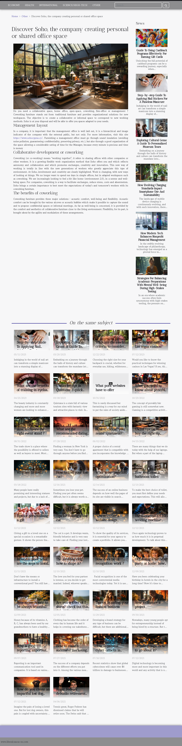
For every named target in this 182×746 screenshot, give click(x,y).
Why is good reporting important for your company (31, 650)
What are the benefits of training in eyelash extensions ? (33, 390)
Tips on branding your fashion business (112, 605)
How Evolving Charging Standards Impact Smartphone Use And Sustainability (152, 190)
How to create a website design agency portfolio (108, 520)
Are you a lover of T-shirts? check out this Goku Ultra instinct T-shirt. (72, 609)
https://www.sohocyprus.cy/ (28, 138)
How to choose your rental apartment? (111, 431)
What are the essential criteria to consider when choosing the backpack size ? (112, 348)
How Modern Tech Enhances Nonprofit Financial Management (151, 236)
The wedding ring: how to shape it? (69, 561)
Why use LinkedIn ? (31, 472)
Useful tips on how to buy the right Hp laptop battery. (151, 433)
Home (15, 16)
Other (96, 5)
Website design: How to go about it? (150, 648)
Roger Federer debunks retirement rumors (70, 693)
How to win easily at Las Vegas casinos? (150, 344)
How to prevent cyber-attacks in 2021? (108, 650)
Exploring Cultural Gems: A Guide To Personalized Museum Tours (152, 143)
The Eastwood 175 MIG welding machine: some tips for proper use (151, 522)
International (48, 5)
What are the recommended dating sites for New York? (71, 433)
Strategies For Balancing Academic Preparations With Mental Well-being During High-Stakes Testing (152, 285)
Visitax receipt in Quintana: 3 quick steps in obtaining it (70, 390)
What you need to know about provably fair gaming (151, 390)
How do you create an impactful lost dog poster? (33, 693)
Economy (14, 5)
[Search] (138, 5)
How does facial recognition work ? (110, 561)
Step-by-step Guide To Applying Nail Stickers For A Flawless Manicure (151, 98)
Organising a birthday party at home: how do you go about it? (151, 563)
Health (29, 5)
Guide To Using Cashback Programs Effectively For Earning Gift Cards (151, 54)
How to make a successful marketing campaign (71, 650)
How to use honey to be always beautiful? (32, 605)
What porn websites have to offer (110, 388)
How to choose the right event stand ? (31, 431)
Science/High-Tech (75, 5)
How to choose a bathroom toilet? (147, 474)
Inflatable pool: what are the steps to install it (33, 563)
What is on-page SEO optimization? (111, 474)
